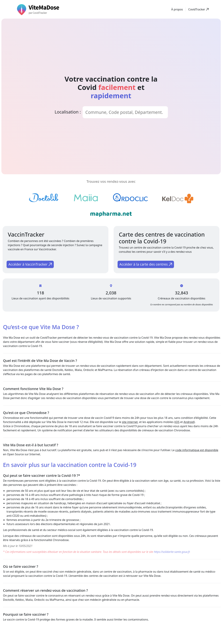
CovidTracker (48, 338)
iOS (177, 422)
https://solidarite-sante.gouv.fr (172, 552)
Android (188, 422)
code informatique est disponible (196, 450)
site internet (130, 422)
